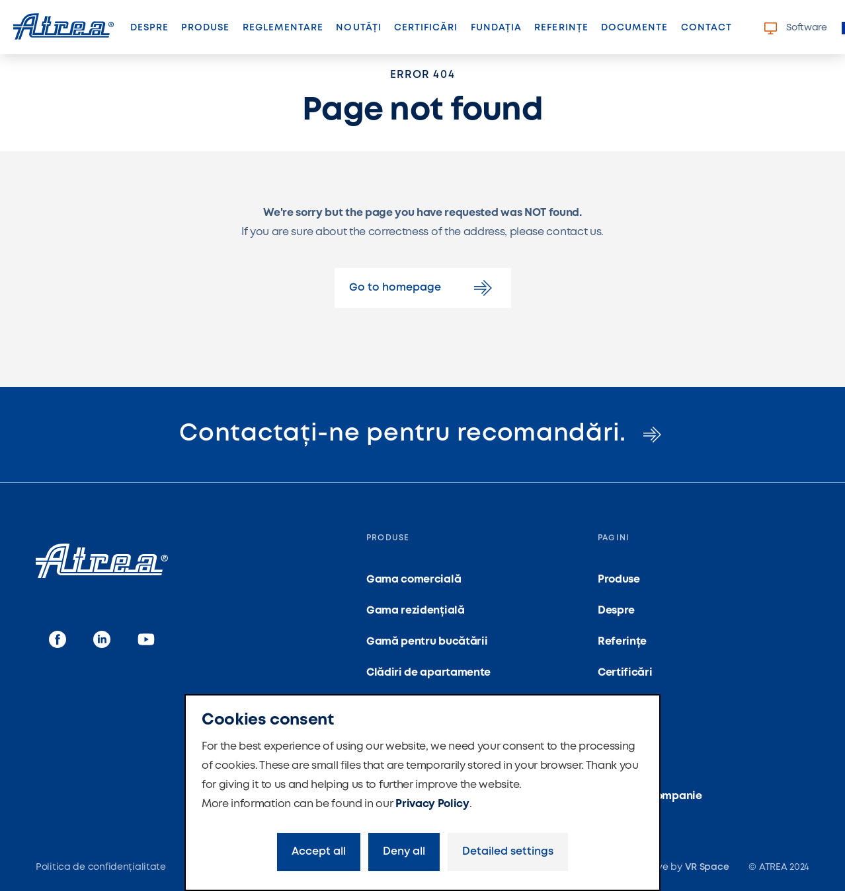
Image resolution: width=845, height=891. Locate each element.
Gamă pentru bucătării (426, 642)
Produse (205, 28)
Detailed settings (507, 852)
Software (795, 28)
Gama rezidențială (415, 611)
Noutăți (358, 28)
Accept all (319, 852)
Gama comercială (413, 580)
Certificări (426, 28)
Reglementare (283, 28)
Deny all (404, 852)
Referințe (561, 28)
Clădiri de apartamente (428, 673)
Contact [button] (706, 28)
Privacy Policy (432, 804)
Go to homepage (423, 288)
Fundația (496, 28)
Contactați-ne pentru (422, 434)
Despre (149, 28)
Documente (634, 28)
